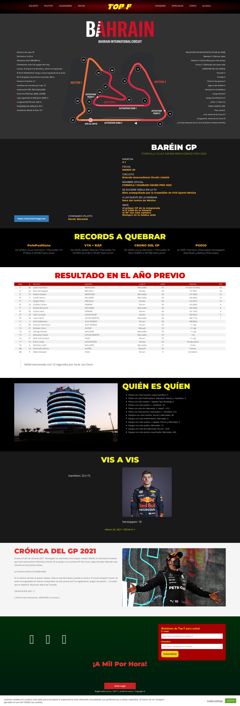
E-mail (165, 631)
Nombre (166, 641)
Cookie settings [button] (215, 700)
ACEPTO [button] (230, 700)
